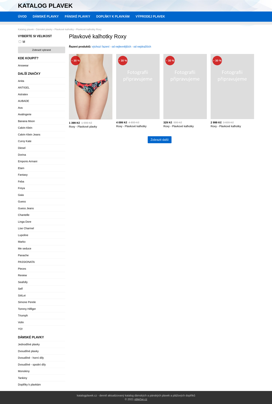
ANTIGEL (24, 87)
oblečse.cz (140, 399)
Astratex (23, 94)
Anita (21, 80)
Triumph (23, 315)
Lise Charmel (26, 228)
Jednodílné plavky (29, 344)
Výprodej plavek (150, 16)
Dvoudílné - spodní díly (32, 364)
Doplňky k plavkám (113, 16)
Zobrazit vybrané (41, 49)
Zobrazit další (160, 139)
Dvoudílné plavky (28, 351)
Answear (23, 65)
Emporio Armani (27, 161)
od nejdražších (142, 46)
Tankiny (22, 377)
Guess (22, 201)
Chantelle (23, 214)
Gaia (21, 194)
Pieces (22, 268)
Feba (21, 181)
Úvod (22, 16)
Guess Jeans (26, 208)
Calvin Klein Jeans (29, 134)
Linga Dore (24, 221)
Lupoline (23, 235)
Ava (20, 107)
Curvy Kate (24, 141)
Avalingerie (24, 114)
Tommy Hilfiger (27, 308)
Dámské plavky (46, 16)
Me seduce (24, 248)
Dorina (22, 154)
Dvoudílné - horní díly (31, 357)
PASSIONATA (26, 261)
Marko (22, 241)
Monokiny (24, 371)
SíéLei (22, 295)
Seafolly (23, 282)
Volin (21, 322)
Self (20, 288)
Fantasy (23, 174)
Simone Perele (27, 302)
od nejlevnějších (121, 46)
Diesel (22, 147)
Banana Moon (26, 121)
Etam (21, 168)
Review (22, 275)
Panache (23, 255)
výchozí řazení (101, 46)
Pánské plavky (77, 16)
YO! (20, 328)
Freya (21, 188)
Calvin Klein (25, 127)
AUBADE (23, 100)
